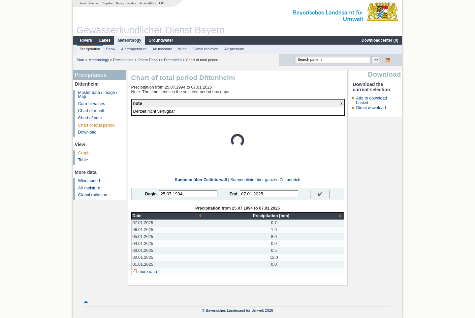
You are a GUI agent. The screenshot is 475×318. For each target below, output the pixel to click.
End (234, 194)
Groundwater (160, 40)
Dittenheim (172, 60)
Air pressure (234, 49)
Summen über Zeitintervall (201, 180)
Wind (182, 49)
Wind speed (89, 181)
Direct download (371, 107)
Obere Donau (149, 60)
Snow (110, 49)
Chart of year (90, 118)
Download (87, 132)
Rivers (86, 40)
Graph (84, 153)
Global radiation (205, 49)
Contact (94, 3)
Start (82, 3)
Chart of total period (96, 125)
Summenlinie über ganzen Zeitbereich (265, 180)
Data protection (126, 3)
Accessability (147, 3)
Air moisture (162, 49)
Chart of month (92, 110)
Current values (91, 103)
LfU (161, 3)
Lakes (105, 40)
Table (83, 160)
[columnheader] (167, 215)
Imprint (108, 3)
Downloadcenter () (380, 40)
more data (148, 271)
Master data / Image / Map (97, 94)
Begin (151, 194)
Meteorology (129, 40)
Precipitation (90, 49)
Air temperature (133, 49)
